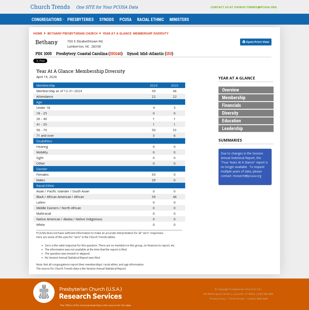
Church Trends (50, 6)
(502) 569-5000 (265, 293)
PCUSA (126, 19)
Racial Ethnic (150, 19)
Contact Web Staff (257, 298)
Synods (106, 19)
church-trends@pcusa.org (255, 7)
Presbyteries (80, 19)
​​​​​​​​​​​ (255, 41)
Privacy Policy (218, 298)
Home (37, 33)
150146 (115, 53)
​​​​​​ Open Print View (255, 42)
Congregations (48, 19)
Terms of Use (236, 298)
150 (169, 53)
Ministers (179, 19)
